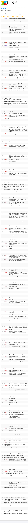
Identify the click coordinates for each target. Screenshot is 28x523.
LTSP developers (14, 521)
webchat (3, 8)
